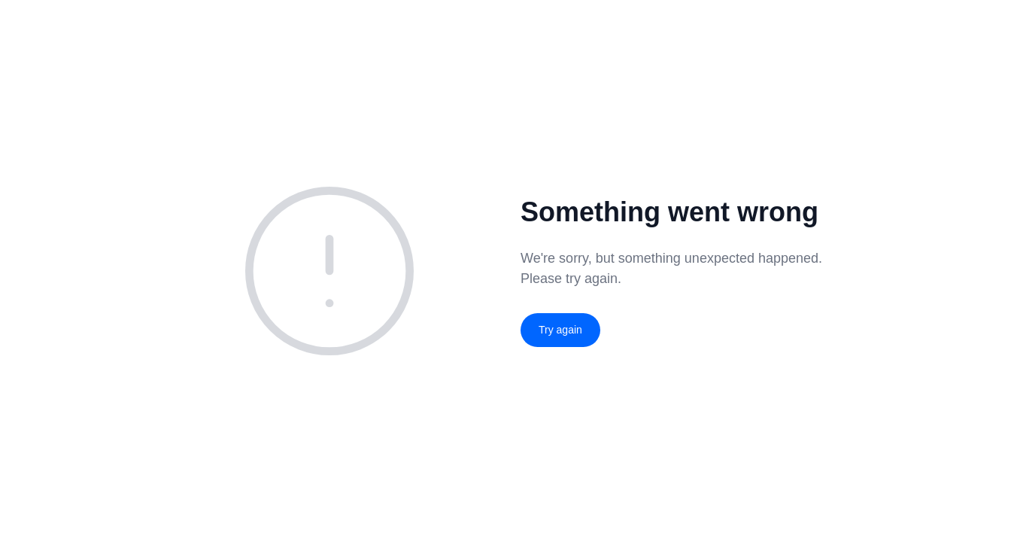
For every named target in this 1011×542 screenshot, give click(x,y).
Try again (560, 330)
